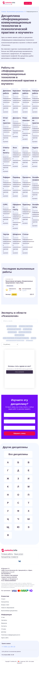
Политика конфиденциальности (10, 635)
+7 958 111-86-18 (8, 647)
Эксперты (4, 620)
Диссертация (15, 127)
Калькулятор (5, 602)
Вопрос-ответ (5, 604)
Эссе (15, 157)
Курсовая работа (15, 101)
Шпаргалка (15, 243)
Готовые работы (7, 554)
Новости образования (7, 607)
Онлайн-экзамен (35, 187)
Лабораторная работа (35, 101)
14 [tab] (12, 300)
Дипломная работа (5, 101)
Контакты (4, 626)
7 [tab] (19, 298)
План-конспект (25, 128)
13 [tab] (35, 298)
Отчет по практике (5, 130)
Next (35, 288)
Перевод (15, 186)
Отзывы (3, 629)
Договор (3, 632)
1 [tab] (4, 298)
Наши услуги (18, 554)
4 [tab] (12, 298)
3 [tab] (9, 298)
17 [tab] (19, 300)
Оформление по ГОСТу (15, 216)
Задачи (35, 157)
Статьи (25, 243)
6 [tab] (17, 298)
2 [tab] (7, 298)
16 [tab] (17, 300)
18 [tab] (22, 300)
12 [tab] (32, 298)
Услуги (3, 599)
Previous (2, 288)
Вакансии (4, 623)
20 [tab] (27, 300)
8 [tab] (22, 298)
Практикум (25, 214)
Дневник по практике (35, 130)
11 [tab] (30, 298)
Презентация (25, 186)
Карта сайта (4, 637)
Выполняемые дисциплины (15, 11)
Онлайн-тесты (35, 215)
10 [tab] (27, 298)
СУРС (5, 214)
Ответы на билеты (5, 159)
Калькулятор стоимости (9, 557)
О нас (3, 617)
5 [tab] (14, 298)
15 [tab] (14, 300)
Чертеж (5, 243)
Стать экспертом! (19, 371)
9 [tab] (24, 298)
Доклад (25, 157)
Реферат (5, 186)
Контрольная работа (25, 101)
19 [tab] (24, 300)
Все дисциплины (18, 454)
